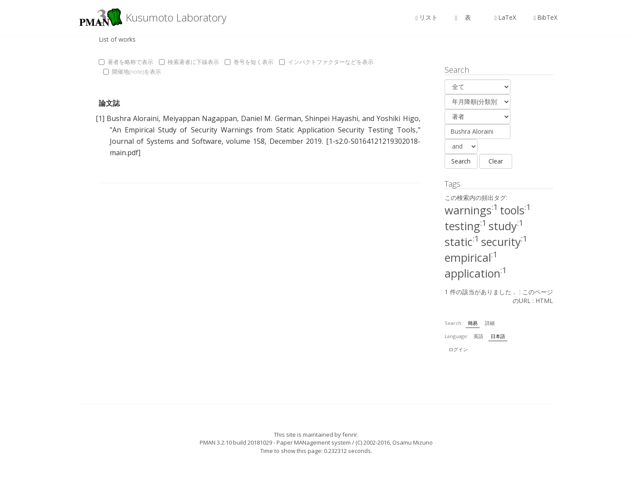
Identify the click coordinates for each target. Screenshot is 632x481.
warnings (471, 210)
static (462, 241)
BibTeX (545, 17)
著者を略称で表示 (126, 62)
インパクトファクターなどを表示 (326, 62)
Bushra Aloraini (132, 118)
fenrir (349, 434)
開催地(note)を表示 (132, 71)
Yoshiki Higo (397, 118)
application (476, 273)
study (506, 225)
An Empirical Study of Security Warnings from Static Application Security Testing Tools (264, 130)
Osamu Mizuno (412, 442)
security (504, 241)
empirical (471, 257)
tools (515, 210)
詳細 (490, 323)
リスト (427, 17)
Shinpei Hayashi (331, 118)
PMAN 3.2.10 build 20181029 (236, 442)
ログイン (458, 349)
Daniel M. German (271, 118)
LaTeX (505, 17)
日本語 (498, 336)
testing (466, 225)
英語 (478, 336)
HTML (544, 300)
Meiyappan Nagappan (200, 118)
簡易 (473, 323)
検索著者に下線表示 (189, 62)
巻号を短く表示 (249, 62)
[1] (100, 118)
